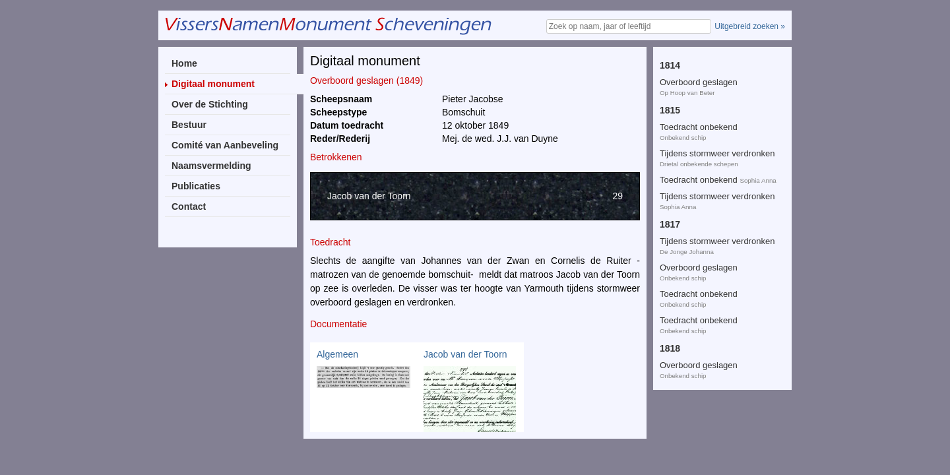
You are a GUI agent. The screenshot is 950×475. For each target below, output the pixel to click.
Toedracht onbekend (699, 55)
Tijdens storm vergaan (702, 222)
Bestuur (189, 124)
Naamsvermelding (211, 165)
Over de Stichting (210, 104)
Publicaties (196, 186)
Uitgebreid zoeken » (749, 26)
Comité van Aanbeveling (225, 145)
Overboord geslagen (699, 108)
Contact (189, 206)
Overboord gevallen (697, 82)
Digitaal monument (213, 84)
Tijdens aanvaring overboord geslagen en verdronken (714, 322)
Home (184, 63)
